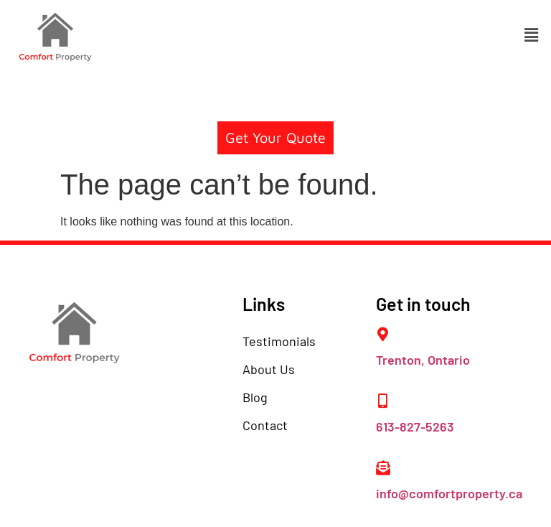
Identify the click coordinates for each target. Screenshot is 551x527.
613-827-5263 (415, 426)
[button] (531, 35)
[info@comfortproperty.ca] (383, 468)
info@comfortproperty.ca (449, 493)
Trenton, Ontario (423, 360)
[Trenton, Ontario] (383, 334)
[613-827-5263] (383, 401)
